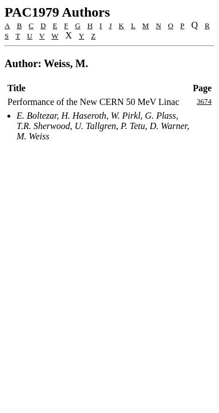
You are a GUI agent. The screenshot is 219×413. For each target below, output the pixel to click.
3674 (204, 101)
